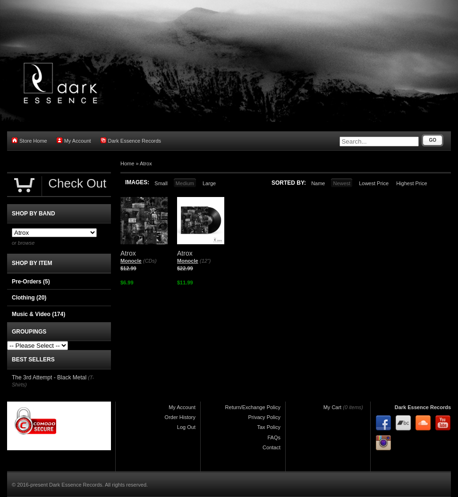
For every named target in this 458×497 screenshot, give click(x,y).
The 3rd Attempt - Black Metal (49, 377)
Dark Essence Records (131, 140)
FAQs (273, 437)
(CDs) (150, 261)
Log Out (186, 427)
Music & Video (38, 314)
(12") (205, 261)
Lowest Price (374, 183)
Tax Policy (268, 427)
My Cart (332, 407)
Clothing (29, 297)
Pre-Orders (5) (31, 281)
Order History (180, 417)
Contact (271, 447)
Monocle (131, 261)
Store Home (29, 140)
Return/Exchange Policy (252, 407)
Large (209, 183)
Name (318, 183)
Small (161, 183)
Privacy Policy (264, 417)
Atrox (146, 163)
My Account (74, 140)
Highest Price (411, 183)
